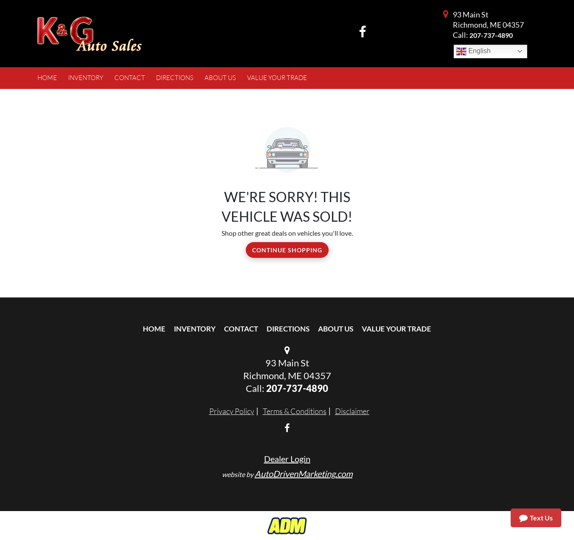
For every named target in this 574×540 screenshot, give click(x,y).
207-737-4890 (491, 35)
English (473, 51)
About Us (335, 328)
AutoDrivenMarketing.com (303, 474)
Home (154, 328)
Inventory (195, 328)
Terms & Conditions (295, 411)
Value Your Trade (396, 328)
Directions (288, 328)
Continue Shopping (287, 250)
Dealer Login (287, 459)
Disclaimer (352, 411)
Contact (241, 328)
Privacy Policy (231, 411)
